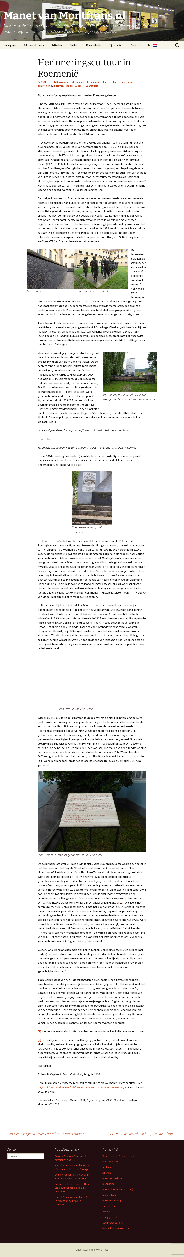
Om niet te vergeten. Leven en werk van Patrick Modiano (45, 1133)
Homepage (10, 45)
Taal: (152, 45)
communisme (45, 85)
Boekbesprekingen (112, 1178)
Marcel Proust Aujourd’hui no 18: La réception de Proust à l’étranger (72, 1200)
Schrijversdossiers (34, 45)
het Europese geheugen (122, 82)
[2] (117, 902)
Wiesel (78, 85)
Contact (135, 45)
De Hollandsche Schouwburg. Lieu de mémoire (145, 1133)
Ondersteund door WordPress (92, 1249)
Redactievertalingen (113, 1200)
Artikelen (57, 45)
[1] (137, 301)
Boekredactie (93, 45)
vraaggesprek (110, 1217)
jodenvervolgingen (63, 85)
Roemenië (80, 82)
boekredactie (109, 1195)
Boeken (74, 45)
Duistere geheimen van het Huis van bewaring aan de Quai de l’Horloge (72, 1187)
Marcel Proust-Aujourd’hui (116, 1228)
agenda (106, 1211)
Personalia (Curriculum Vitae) (117, 1189)
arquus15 (93, 85)
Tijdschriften (116, 45)
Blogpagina (62, 82)
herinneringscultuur (97, 82)
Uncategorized (110, 1161)
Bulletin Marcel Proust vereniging (120, 1156)
